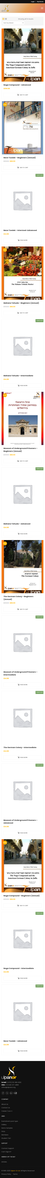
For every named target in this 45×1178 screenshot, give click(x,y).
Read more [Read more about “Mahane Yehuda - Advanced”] (23, 534)
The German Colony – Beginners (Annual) (18, 597)
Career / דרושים (6, 1111)
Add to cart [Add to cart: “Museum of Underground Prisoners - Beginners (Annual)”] (24, 461)
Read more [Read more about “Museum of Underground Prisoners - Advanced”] (23, 833)
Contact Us (5, 1108)
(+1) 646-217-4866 (12, 1085)
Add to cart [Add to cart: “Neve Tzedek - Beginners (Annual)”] (24, 167)
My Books (40, 1)
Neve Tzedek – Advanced (15, 1041)
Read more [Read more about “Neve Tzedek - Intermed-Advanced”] (23, 240)
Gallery (3, 1125)
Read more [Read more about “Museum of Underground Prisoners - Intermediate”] (23, 685)
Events (9, 1121)
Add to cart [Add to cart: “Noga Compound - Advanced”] (24, 95)
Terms (15, 1174)
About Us (4, 1104)
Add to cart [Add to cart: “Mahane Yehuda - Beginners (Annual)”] (24, 313)
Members (4, 1135)
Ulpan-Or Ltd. (15, 1171)
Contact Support (7, 1148)
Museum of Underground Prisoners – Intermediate (20, 673)
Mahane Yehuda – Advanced (17, 524)
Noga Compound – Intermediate (19, 968)
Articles (4, 1162)
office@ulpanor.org (8, 1087)
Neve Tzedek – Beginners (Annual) (20, 157)
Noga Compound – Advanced (17, 85)
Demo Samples (7, 1128)
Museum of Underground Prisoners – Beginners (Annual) (20, 449)
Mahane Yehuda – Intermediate (18, 375)
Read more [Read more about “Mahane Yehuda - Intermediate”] (23, 385)
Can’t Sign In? (6, 1152)
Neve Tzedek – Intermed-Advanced (20, 230)
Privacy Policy (6, 1174)
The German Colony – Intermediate (20, 747)
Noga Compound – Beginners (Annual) (22, 895)
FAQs (3, 1131)
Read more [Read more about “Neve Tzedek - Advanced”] (23, 1051)
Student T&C (6, 1138)
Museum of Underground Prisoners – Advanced (20, 821)
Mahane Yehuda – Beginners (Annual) (21, 303)
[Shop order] (13, 23)
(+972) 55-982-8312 (14, 1082)
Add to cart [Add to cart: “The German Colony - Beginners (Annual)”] (24, 609)
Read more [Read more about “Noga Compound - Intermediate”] (23, 978)
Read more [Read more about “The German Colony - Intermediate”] (23, 757)
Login (33, 1)
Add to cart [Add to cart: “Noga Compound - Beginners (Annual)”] (24, 906)
